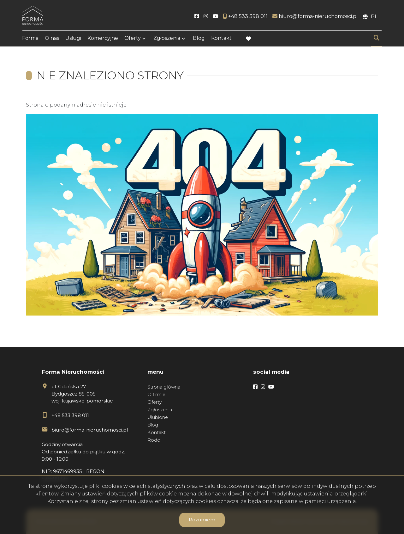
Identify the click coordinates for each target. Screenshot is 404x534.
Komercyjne (102, 39)
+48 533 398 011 (70, 415)
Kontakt (221, 39)
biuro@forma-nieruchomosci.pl (89, 430)
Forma (30, 39)
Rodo (153, 440)
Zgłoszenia (166, 39)
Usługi (73, 39)
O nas (52, 39)
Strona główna (163, 387)
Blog (199, 39)
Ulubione (157, 417)
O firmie (156, 394)
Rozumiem (202, 520)
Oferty (132, 39)
